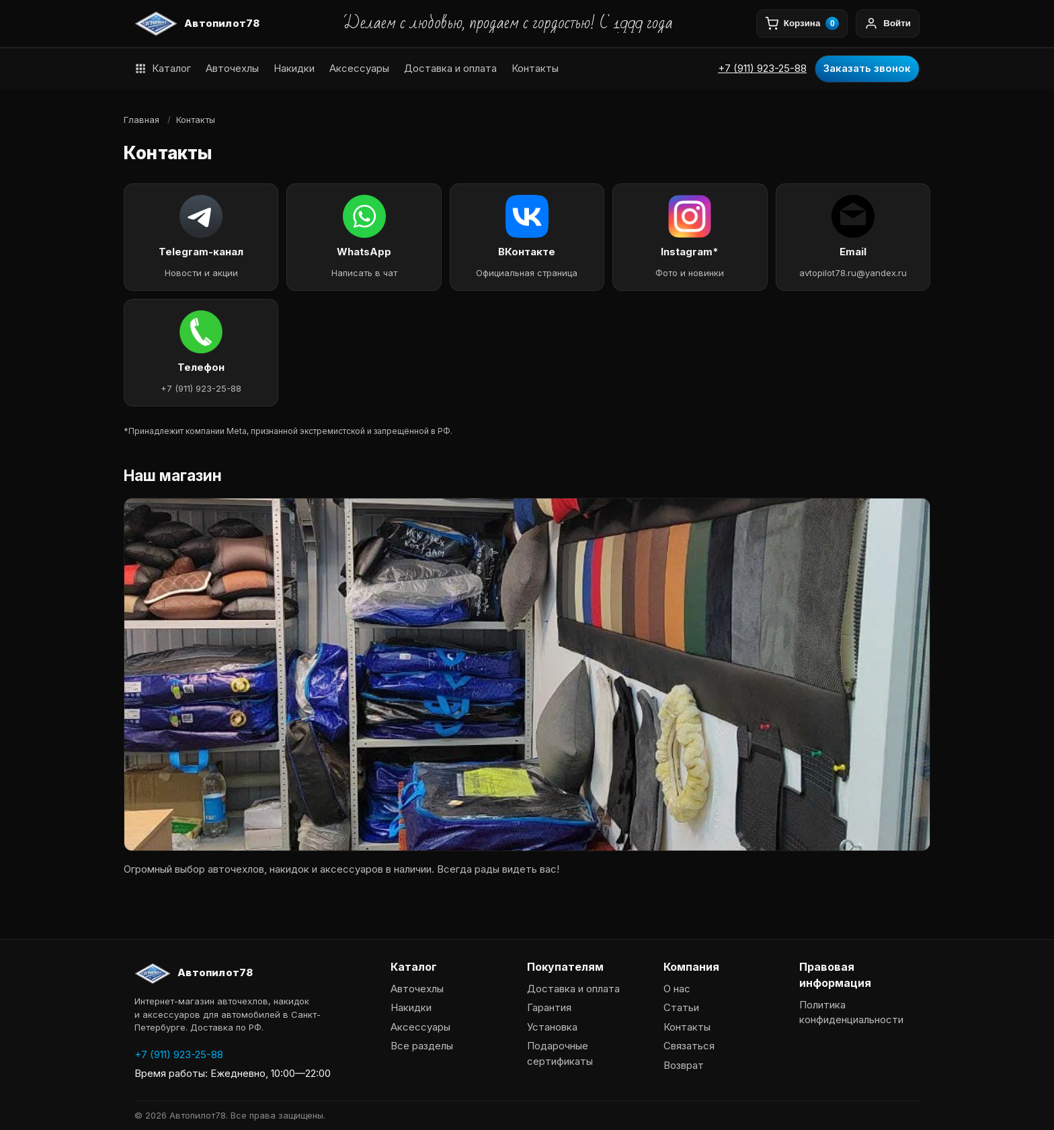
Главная (141, 119)
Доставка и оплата (450, 68)
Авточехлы (232, 68)
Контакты (535, 68)
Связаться (689, 1045)
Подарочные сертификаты (560, 1053)
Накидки (294, 68)
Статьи (681, 1007)
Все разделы (422, 1045)
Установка (552, 1026)
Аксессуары (359, 68)
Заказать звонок (867, 68)
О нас (676, 988)
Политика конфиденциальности (851, 1012)
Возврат (683, 1065)
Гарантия (549, 1007)
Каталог (162, 68)
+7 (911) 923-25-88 (762, 68)
